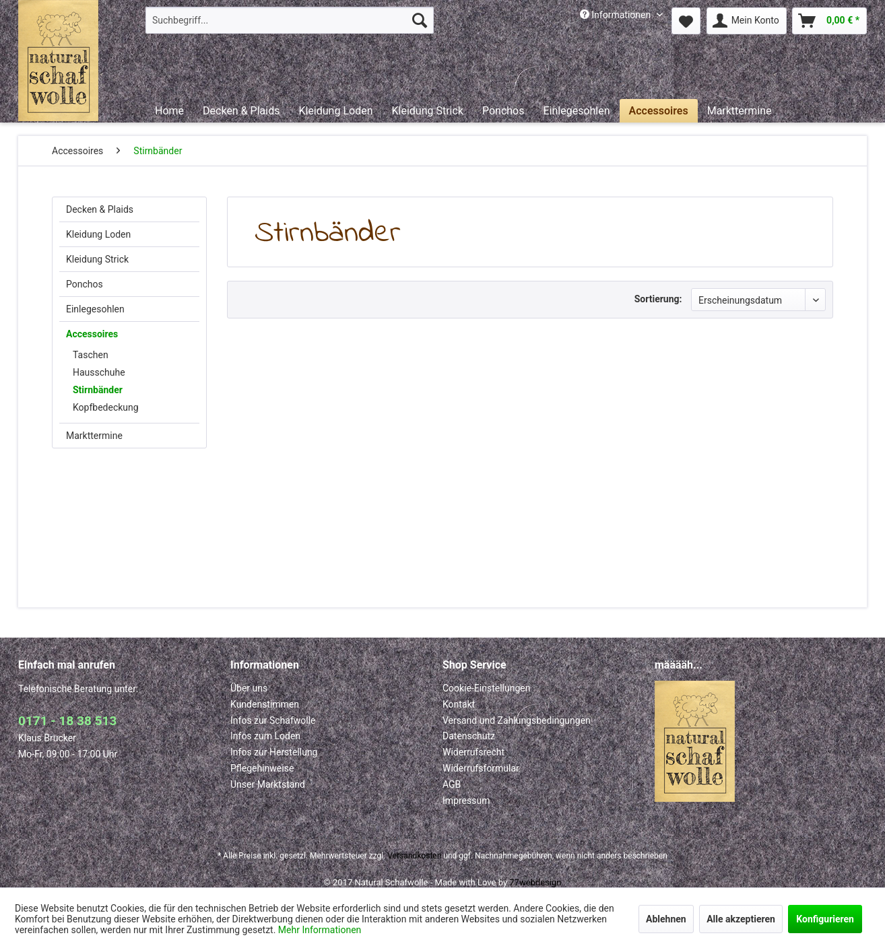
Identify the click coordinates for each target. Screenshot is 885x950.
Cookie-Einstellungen (486, 688)
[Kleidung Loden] (335, 111)
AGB (451, 784)
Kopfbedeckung (106, 407)
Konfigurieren (825, 919)
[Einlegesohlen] (576, 111)
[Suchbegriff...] (289, 20)
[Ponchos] (503, 111)
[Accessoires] (659, 111)
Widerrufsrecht (473, 752)
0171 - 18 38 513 (67, 720)
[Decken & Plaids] (241, 111)
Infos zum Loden (265, 736)
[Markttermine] (739, 111)
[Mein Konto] (747, 20)
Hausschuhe (99, 372)
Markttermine (94, 435)
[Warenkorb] (829, 20)
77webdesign (535, 882)
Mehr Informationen (319, 929)
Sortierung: (658, 299)
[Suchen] (419, 20)
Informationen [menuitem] (616, 14)
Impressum (466, 800)
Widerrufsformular (480, 768)
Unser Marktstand (267, 784)
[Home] (169, 111)
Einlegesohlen (95, 309)
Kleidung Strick (97, 259)
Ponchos (84, 284)
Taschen (90, 354)
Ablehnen (666, 919)
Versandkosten (414, 855)
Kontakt (458, 704)
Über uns (248, 688)
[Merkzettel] (685, 20)
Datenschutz (468, 736)
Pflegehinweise (262, 768)
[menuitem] (289, 20)
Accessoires (92, 334)
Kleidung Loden (98, 234)
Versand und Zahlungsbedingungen (516, 720)
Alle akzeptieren (741, 919)
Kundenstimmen (264, 704)
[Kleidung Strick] (427, 111)
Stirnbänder (98, 389)
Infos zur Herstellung (273, 752)
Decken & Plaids (99, 209)
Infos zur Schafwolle (273, 720)
